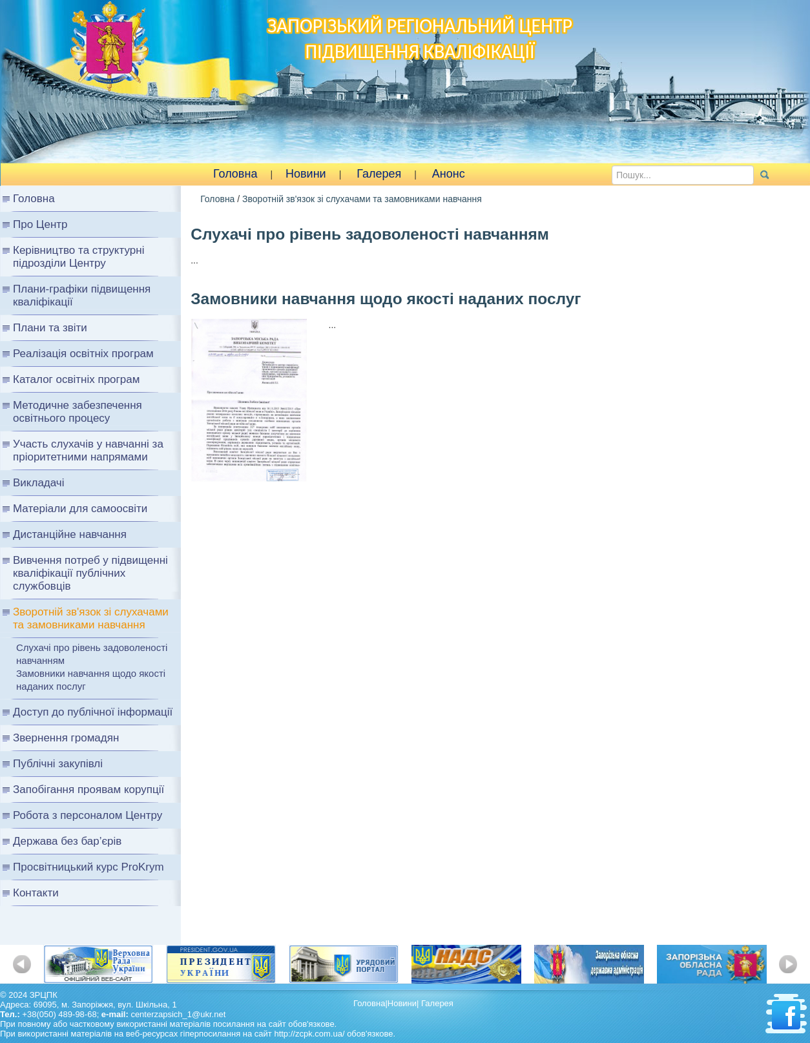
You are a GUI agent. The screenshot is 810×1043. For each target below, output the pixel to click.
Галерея (379, 173)
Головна (235, 173)
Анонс (448, 173)
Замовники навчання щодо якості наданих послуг (90, 680)
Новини (306, 173)
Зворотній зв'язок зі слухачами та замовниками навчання (362, 199)
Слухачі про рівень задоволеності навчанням (91, 654)
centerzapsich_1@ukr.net (177, 1014)
